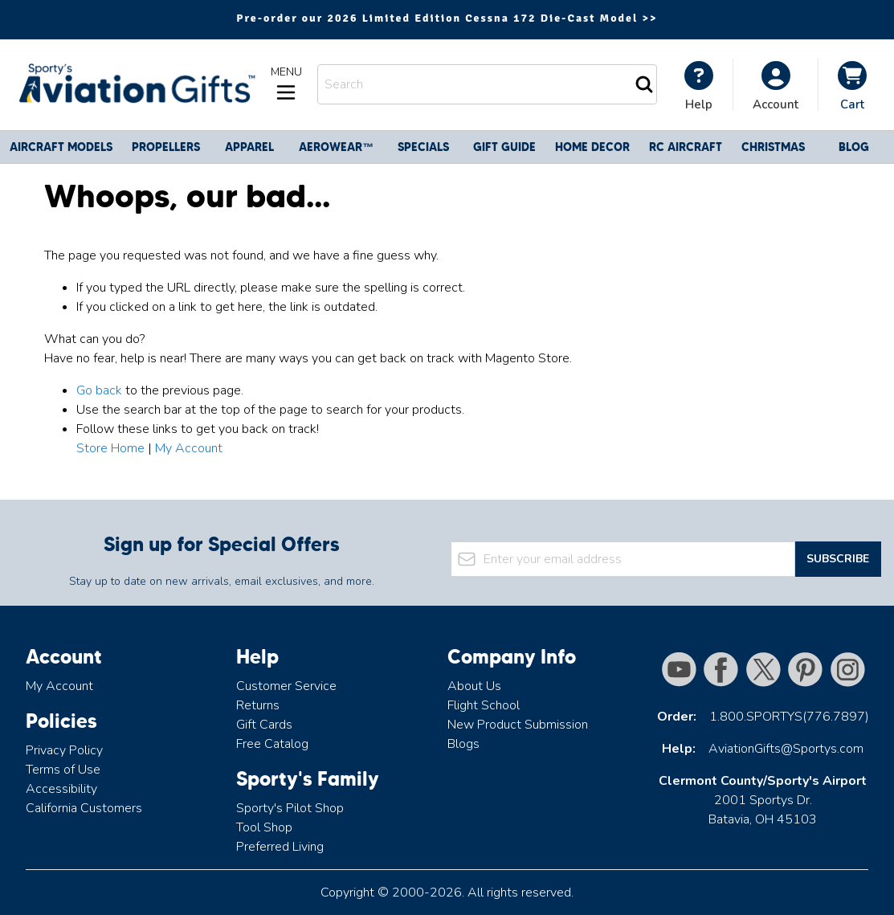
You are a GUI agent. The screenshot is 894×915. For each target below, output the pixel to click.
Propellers (166, 147)
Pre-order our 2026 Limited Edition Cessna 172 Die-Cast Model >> (446, 18)
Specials (423, 147)
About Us (474, 686)
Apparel (249, 147)
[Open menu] (286, 84)
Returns (258, 705)
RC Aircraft (685, 147)
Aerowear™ (336, 147)
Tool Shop (264, 827)
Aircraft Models (61, 147)
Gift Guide (504, 147)
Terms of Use (63, 769)
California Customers (84, 808)
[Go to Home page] (135, 84)
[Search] (644, 84)
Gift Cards (264, 724)
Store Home (110, 448)
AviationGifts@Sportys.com (785, 749)
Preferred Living (280, 847)
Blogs (463, 744)
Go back (99, 390)
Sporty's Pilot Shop (290, 808)
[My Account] (698, 86)
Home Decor (592, 147)
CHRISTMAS (773, 147)
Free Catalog (272, 744)
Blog (854, 147)
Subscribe (837, 558)
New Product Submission (517, 724)
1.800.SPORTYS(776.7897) (789, 716)
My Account (188, 448)
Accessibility (61, 789)
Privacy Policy (64, 750)
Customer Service (286, 686)
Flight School (483, 705)
